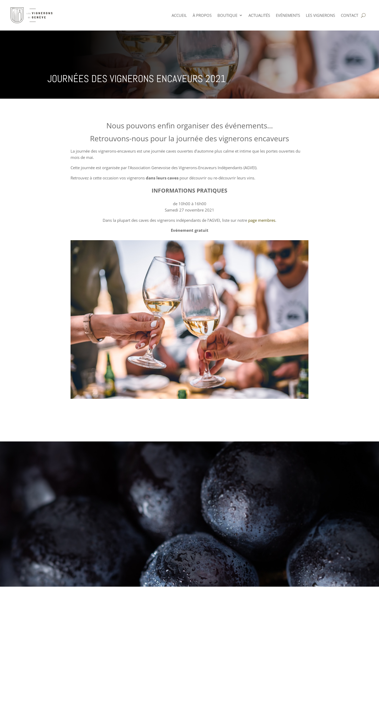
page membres (261, 220)
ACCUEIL (179, 15)
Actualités (259, 15)
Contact (349, 15)
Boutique (227, 15)
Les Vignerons (320, 15)
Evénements (288, 15)
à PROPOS (202, 15)
